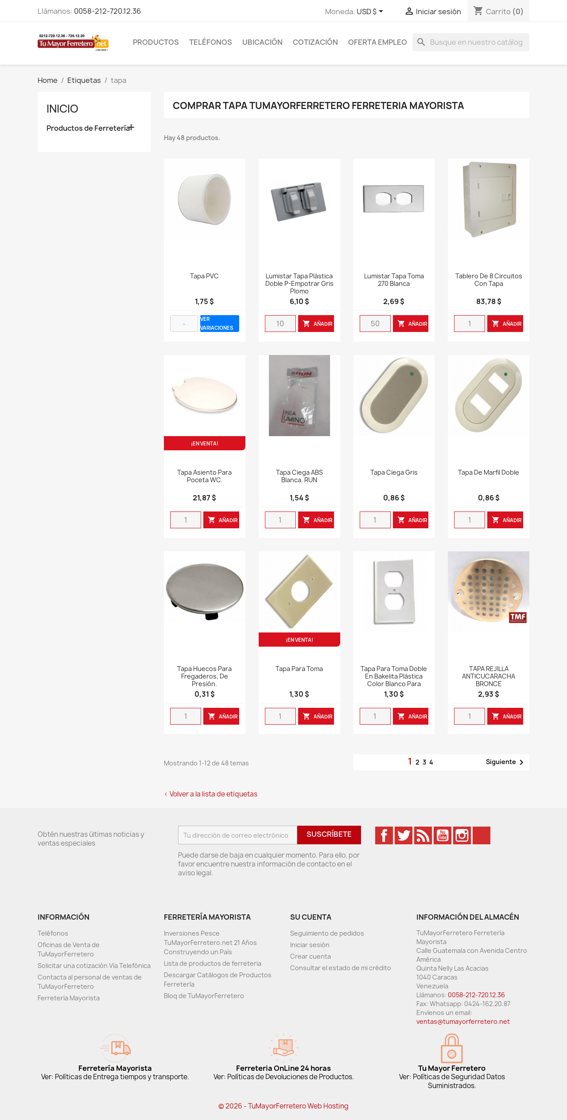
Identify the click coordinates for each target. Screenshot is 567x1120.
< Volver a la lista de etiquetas (210, 794)
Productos (156, 42)
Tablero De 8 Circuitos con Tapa (488, 280)
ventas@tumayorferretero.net (463, 1021)
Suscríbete (329, 834)
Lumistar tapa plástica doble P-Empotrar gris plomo (299, 284)
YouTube (442, 835)
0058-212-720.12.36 (107, 11)
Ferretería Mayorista (69, 998)
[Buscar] (470, 42)
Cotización (315, 42)
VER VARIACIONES (216, 323)
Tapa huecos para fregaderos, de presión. (204, 676)
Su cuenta (310, 917)
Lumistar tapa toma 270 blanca (394, 280)
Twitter (403, 835)
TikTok (481, 835)
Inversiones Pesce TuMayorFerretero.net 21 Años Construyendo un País (210, 942)
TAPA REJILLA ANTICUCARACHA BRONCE (488, 676)
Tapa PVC (204, 276)
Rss (423, 835)
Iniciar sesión (310, 944)
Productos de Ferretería (88, 128)
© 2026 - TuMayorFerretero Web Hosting (283, 1106)
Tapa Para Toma (299, 669)
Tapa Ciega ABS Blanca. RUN (299, 476)
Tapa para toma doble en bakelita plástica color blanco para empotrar (394, 680)
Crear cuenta (310, 956)
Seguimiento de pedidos (327, 933)
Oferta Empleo (377, 42)
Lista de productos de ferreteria (212, 963)
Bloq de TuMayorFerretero (204, 995)
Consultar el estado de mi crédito (340, 968)
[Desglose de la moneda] (371, 12)
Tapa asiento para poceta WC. (204, 476)
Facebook (384, 835)
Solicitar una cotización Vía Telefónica (94, 965)
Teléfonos (210, 42)
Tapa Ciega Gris (394, 472)
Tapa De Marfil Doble (488, 472)
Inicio (62, 108)
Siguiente (506, 762)
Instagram (462, 835)
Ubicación (262, 42)
